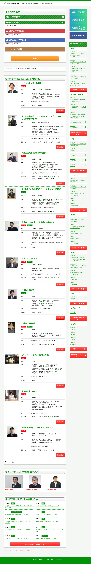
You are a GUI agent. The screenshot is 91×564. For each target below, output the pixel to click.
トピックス (44, 535)
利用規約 (41, 559)
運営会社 (35, 559)
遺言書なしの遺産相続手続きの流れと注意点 (47, 514)
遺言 (43, 512)
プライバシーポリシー (50, 559)
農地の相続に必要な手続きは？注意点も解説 (16, 538)
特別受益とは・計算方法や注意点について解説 (47, 506)
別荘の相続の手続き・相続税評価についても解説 (17, 529)
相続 (13, 503)
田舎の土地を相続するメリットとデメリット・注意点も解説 (50, 530)
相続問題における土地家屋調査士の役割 (46, 538)
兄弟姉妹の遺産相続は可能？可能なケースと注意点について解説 (19, 522)
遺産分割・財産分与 (16, 512)
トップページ (27, 559)
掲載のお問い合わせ (62, 559)
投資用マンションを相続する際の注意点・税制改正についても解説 (19, 506)
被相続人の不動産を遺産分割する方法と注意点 (17, 514)
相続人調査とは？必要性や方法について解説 (47, 521)
